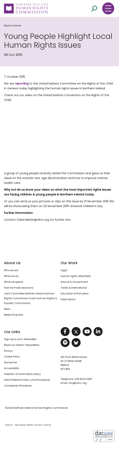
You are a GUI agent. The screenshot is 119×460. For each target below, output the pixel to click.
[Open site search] (94, 8)
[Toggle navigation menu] (108, 8)
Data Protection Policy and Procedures (27, 379)
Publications (68, 299)
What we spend (13, 282)
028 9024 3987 (83, 379)
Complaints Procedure (17, 385)
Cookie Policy (12, 356)
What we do (11, 276)
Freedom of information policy (22, 374)
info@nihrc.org (78, 383)
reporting (22, 84)
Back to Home (12, 25)
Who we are (11, 270)
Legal (64, 270)
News (7, 309)
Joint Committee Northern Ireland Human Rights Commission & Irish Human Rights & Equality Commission (30, 298)
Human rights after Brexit (76, 276)
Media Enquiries (13, 314)
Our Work (69, 262)
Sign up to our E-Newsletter (20, 339)
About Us (12, 262)
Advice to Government (74, 282)
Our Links (12, 331)
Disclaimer (10, 362)
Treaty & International (74, 287)
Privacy (8, 350)
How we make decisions (18, 287)
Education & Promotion (75, 293)
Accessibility (11, 368)
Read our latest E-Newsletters (21, 345)
